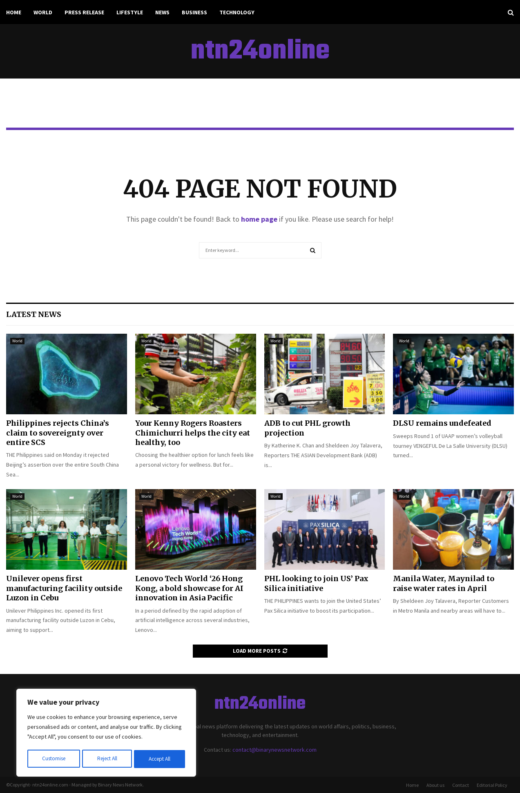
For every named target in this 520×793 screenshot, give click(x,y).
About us (435, 785)
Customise (53, 759)
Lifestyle (129, 12)
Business (194, 12)
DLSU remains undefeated (442, 423)
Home (13, 12)
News (162, 12)
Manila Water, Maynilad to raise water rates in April (443, 583)
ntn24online (260, 51)
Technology (236, 12)
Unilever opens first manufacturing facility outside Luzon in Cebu (64, 588)
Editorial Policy (492, 785)
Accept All (159, 759)
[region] (106, 734)
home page (259, 219)
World (42, 12)
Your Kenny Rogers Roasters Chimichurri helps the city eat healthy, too (192, 432)
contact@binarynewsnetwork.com (274, 749)
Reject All (107, 759)
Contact (460, 785)
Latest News (33, 314)
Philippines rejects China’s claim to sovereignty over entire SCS (57, 432)
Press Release (84, 12)
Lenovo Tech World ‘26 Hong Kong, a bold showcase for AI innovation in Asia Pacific (189, 588)
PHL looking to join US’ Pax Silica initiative (316, 583)
